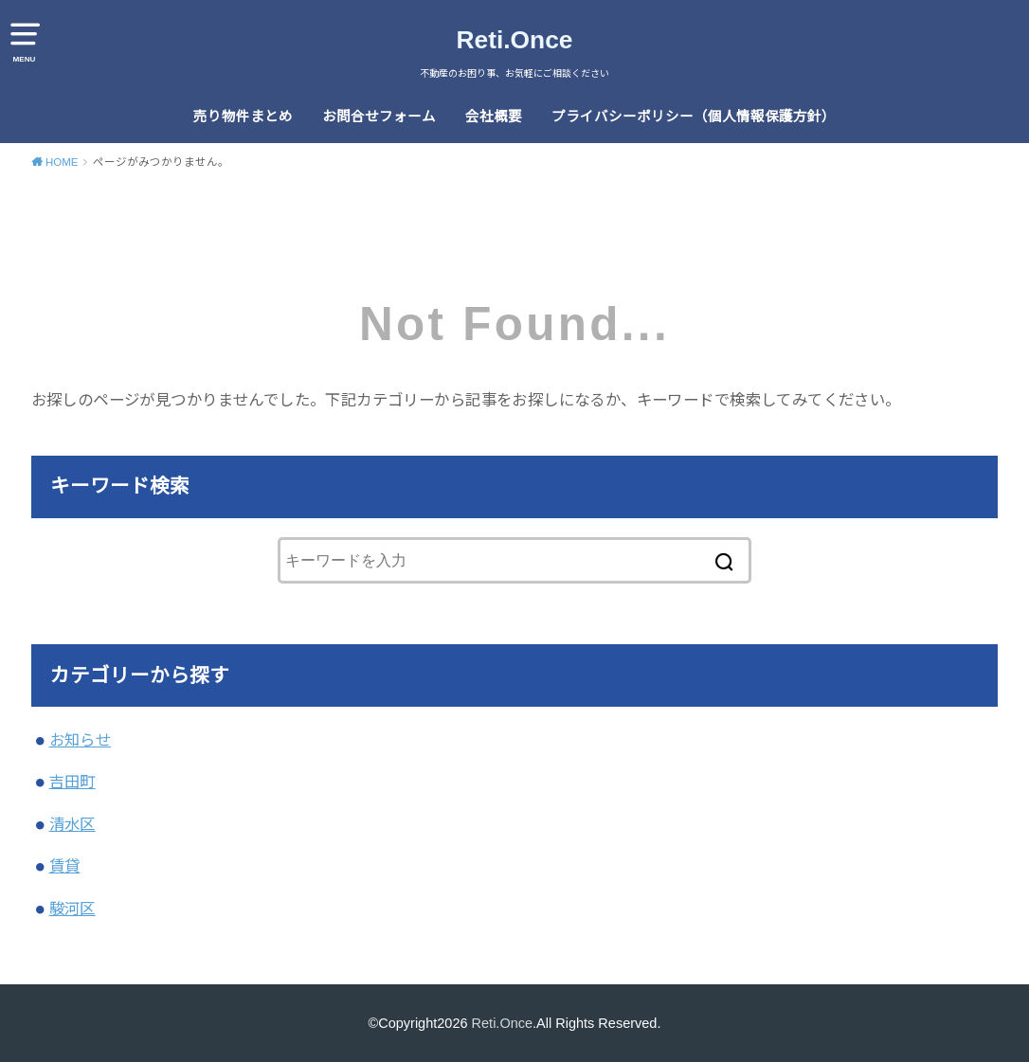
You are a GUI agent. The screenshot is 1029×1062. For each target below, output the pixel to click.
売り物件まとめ (243, 116)
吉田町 (72, 781)
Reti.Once (514, 40)
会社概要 (493, 116)
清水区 (72, 824)
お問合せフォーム (379, 116)
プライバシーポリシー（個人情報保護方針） (693, 116)
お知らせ (80, 739)
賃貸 (65, 865)
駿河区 (72, 908)
